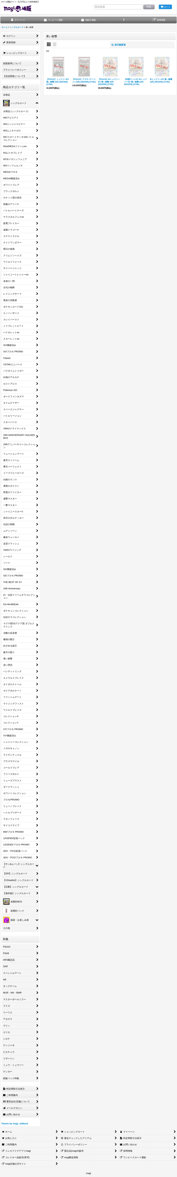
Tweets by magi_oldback (14, 1123)
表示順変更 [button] (118, 44)
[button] (123, 20)
